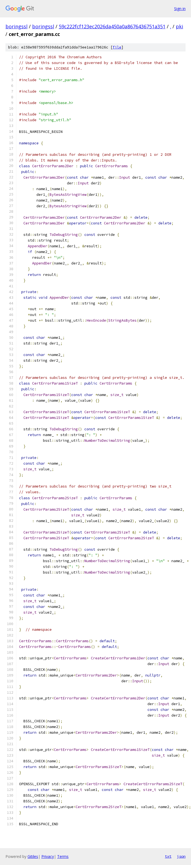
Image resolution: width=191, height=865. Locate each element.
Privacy (47, 856)
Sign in (180, 8)
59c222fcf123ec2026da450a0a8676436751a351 (112, 26)
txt (168, 856)
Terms (63, 856)
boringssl (16, 26)
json (181, 856)
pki (179, 26)
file (117, 47)
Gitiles (32, 856)
